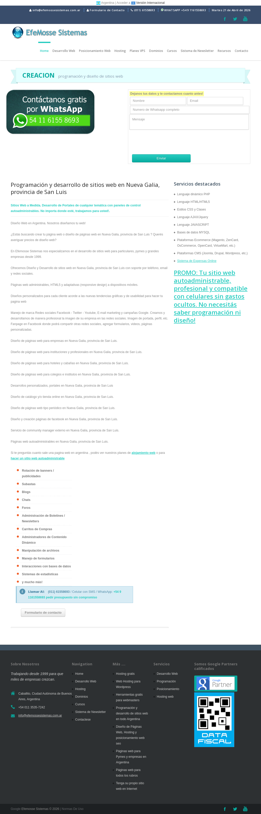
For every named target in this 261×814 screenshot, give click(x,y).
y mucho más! (32, 582)
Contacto (241, 51)
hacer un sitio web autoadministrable (37, 458)
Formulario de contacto (43, 612)
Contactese (83, 719)
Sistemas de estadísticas (40, 574)
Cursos (172, 51)
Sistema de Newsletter (197, 51)
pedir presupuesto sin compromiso (71, 597)
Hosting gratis (125, 674)
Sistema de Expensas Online (196, 261)
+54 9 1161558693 (193, 10)
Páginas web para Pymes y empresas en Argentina (131, 756)
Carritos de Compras (37, 529)
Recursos (224, 51)
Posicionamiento (168, 689)
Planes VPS (137, 51)
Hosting (120, 51)
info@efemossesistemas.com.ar (54, 10)
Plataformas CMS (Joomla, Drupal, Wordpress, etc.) (212, 253)
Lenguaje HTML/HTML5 (193, 202)
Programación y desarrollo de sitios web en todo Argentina (132, 713)
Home (44, 51)
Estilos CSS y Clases (191, 209)
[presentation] (168, 142)
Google (16, 809)
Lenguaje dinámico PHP (193, 194)
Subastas (28, 484)
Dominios (156, 51)
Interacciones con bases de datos (46, 566)
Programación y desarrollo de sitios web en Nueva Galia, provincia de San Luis (85, 188)
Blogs (26, 492)
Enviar (161, 158)
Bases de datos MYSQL (193, 232)
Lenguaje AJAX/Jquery (192, 217)
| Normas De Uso (71, 809)
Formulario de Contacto (106, 10)
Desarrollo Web (64, 51)
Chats (26, 500)
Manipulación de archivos (40, 550)
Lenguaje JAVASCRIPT (193, 225)
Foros (26, 508)
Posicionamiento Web (95, 51)
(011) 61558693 (144, 10)
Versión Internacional (148, 3)
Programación (166, 681)
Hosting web (165, 696)
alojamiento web (143, 453)
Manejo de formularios (38, 558)
